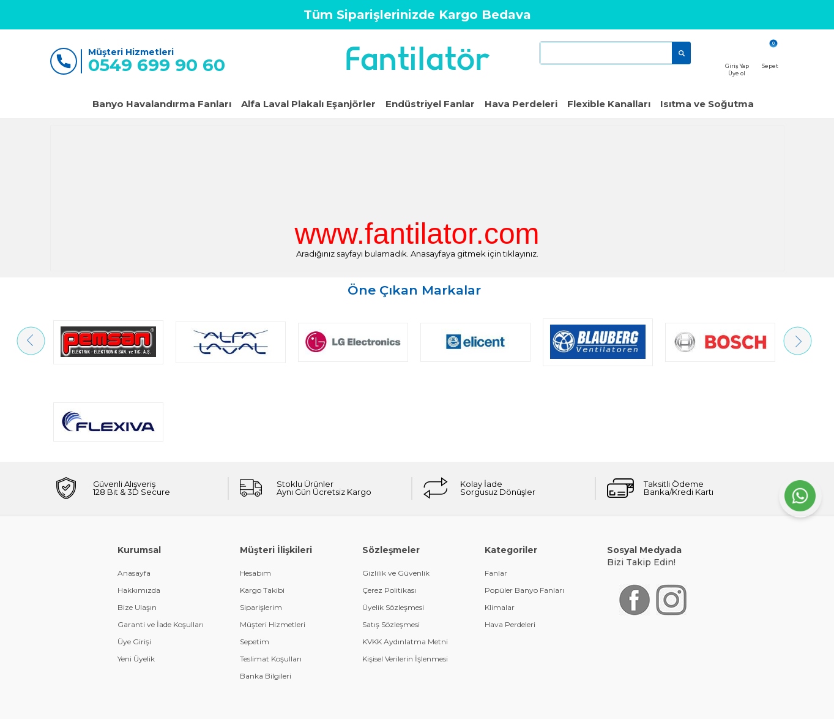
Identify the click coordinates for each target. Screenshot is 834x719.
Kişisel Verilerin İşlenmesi (405, 579)
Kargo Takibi (262, 510)
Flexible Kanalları (608, 104)
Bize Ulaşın (137, 527)
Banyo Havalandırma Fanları (161, 104)
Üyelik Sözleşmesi (393, 527)
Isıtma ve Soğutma (707, 104)
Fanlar (496, 493)
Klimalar (500, 527)
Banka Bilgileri (265, 596)
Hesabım (255, 493)
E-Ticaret (381, 703)
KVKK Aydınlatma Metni (405, 562)
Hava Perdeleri (521, 104)
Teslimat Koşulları (271, 579)
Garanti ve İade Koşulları (160, 544)
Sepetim (254, 562)
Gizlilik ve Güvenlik (396, 493)
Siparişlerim (261, 527)
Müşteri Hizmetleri (272, 544)
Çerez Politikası (389, 510)
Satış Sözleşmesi (391, 544)
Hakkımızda (138, 510)
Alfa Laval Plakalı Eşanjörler (308, 104)
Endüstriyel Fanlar (430, 104)
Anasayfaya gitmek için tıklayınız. (474, 253)
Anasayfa (134, 493)
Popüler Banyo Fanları (524, 510)
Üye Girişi (134, 562)
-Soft (351, 703)
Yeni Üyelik (136, 579)
